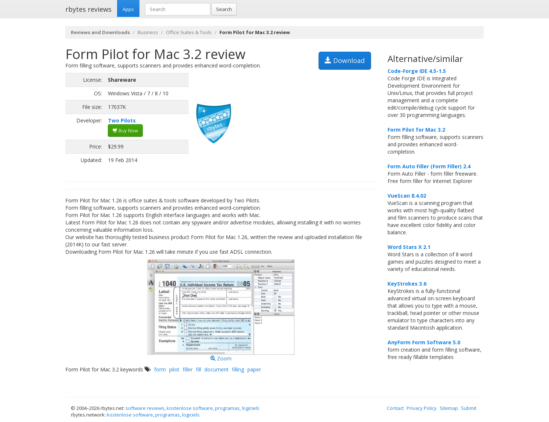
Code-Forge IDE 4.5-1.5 (417, 70)
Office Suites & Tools (189, 32)
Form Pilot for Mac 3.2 (416, 129)
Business (148, 32)
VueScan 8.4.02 (407, 195)
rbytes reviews (88, 9)
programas (227, 408)
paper (254, 369)
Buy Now (125, 130)
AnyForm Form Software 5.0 (424, 342)
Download (345, 60)
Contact (395, 408)
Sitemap (449, 408)
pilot (174, 369)
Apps (128, 9)
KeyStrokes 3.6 (407, 283)
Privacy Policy (422, 408)
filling (238, 369)
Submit (468, 408)
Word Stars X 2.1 (409, 246)
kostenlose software (190, 408)
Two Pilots (122, 120)
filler (188, 369)
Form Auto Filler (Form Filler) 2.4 (429, 166)
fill (198, 369)
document (216, 369)
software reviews (145, 408)
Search (224, 9)
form (160, 369)
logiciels (250, 408)
